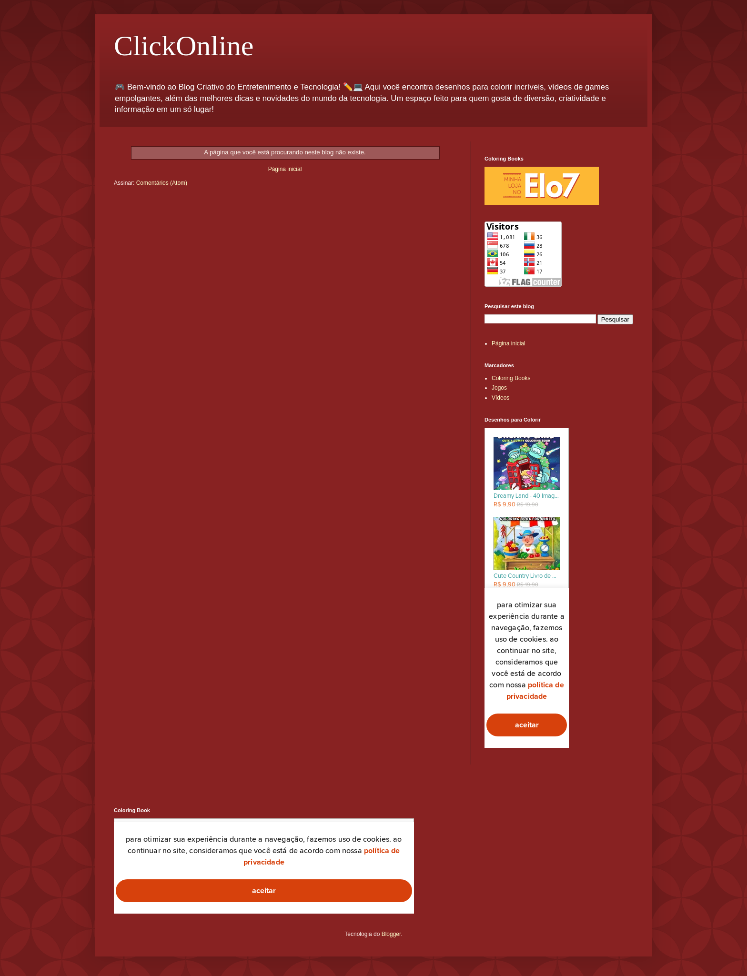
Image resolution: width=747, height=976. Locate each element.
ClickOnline (183, 45)
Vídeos (500, 397)
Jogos (499, 387)
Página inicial (285, 169)
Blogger (391, 934)
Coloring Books (511, 378)
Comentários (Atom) (161, 183)
